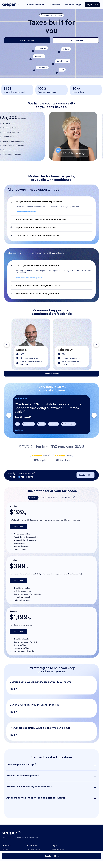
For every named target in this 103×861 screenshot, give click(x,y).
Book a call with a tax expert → (29, 278)
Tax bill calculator (33, 850)
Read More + (19, 430)
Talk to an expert (76, 40)
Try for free (92, 5)
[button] (6, 344)
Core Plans (33, 498)
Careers (5, 850)
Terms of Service (58, 850)
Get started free (27, 40)
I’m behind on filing (49, 498)
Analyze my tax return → (26, 212)
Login (78, 5)
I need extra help (67, 498)
